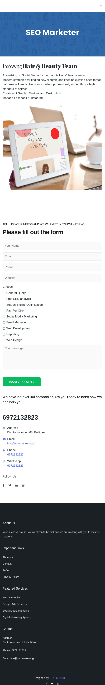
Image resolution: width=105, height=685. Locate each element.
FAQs (6, 570)
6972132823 (20, 417)
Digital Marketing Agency (17, 617)
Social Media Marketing (16, 610)
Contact (7, 563)
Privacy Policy (11, 576)
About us (8, 557)
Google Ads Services (15, 604)
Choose (8, 286)
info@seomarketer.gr (21, 443)
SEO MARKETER (60, 678)
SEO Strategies (11, 597)
